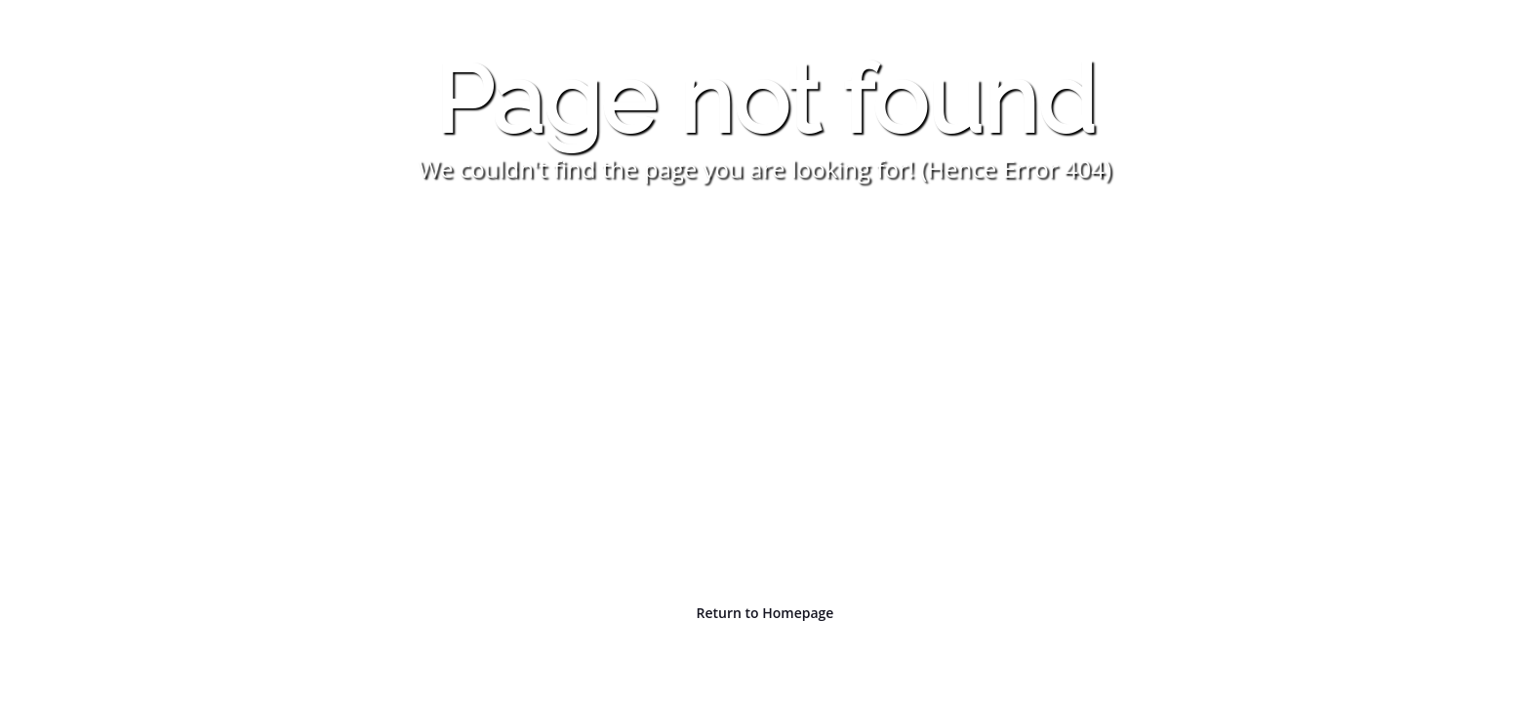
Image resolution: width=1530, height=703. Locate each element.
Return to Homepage (765, 612)
